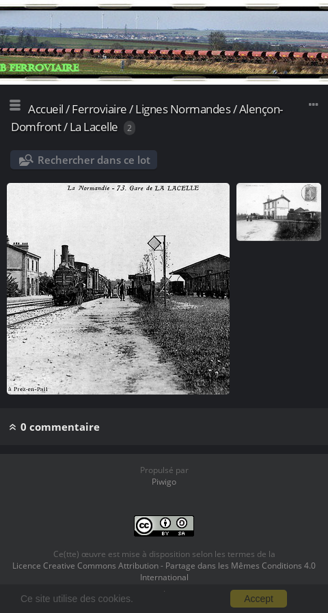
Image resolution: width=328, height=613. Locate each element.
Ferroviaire (99, 109)
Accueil (46, 109)
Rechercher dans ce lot (94, 160)
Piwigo (164, 481)
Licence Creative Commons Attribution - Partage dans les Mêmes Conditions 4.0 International (164, 571)
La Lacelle (94, 126)
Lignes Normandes (182, 109)
